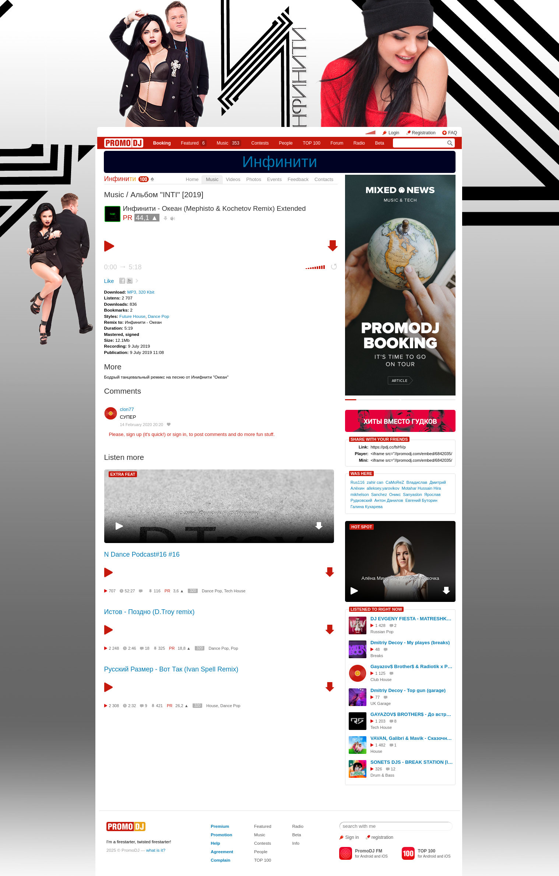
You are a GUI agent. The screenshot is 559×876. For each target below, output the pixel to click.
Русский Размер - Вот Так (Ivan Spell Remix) (171, 669)
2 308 (114, 705)
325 (161, 648)
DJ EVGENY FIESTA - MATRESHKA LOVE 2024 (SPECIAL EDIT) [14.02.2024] (411, 618)
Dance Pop (158, 316)
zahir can (375, 482)
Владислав (416, 482)
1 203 (380, 721)
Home (192, 179)
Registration (424, 133)
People (285, 143)
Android (366, 856)
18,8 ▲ (183, 648)
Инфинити (279, 161)
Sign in (352, 837)
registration (382, 837)
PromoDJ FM (368, 851)
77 (377, 697)
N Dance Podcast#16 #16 (142, 554)
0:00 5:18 (123, 267)
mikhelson (360, 494)
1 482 (380, 745)
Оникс (395, 494)
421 (159, 705)
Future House (132, 316)
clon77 (127, 409)
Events (274, 179)
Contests (262, 843)
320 (193, 590)
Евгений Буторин (421, 500)
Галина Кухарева (367, 506)
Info (295, 843)
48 (377, 649)
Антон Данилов (388, 500)
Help (215, 843)
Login (394, 133)
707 (112, 591)
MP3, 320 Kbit (140, 292)
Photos (253, 179)
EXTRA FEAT (123, 474)
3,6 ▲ (178, 591)
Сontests (260, 143)
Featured (194, 143)
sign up (133, 434)
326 (378, 769)
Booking (162, 143)
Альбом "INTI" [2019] (166, 194)
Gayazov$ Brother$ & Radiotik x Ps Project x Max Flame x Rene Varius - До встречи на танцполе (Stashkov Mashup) (411, 666)
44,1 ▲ (147, 217)
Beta (379, 143)
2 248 (114, 648)
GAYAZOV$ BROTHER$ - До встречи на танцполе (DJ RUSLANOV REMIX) (411, 714)
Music (229, 143)
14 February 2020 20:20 (141, 424)
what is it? (155, 850)
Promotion (221, 834)
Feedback (298, 179)
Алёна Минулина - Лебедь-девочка (400, 578)
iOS (385, 856)
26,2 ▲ (181, 705)
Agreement (222, 851)
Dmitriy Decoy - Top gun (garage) (408, 690)
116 (157, 591)
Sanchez (379, 494)
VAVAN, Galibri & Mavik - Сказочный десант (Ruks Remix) (411, 738)
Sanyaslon (412, 494)
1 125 (380, 673)
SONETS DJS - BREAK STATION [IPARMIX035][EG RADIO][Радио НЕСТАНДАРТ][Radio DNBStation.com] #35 (411, 762)
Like (109, 281)
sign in (180, 434)
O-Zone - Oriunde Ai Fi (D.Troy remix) (219, 513)
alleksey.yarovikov (383, 488)
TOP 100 (311, 143)
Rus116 (358, 482)
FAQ (452, 133)
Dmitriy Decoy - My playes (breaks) (410, 642)
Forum (336, 143)
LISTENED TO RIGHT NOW (376, 609)
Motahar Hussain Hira (421, 488)
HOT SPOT (361, 527)
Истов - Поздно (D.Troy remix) (149, 612)
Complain (220, 860)
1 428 (380, 625)
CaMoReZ (395, 482)
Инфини (120, 178)
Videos (233, 179)
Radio (359, 143)
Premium (220, 826)
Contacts (323, 179)
